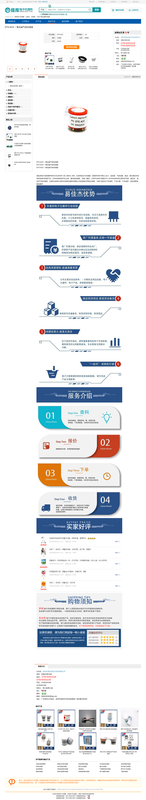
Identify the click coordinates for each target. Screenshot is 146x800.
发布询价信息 (71, 47)
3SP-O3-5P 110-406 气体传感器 (49, 68)
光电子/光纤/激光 (13, 107)
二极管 (9, 82)
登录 (39, 2)
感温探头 (81, 769)
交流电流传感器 (104, 764)
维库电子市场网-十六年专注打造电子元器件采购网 (18, 10)
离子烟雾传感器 (104, 771)
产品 (42, 10)
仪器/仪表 (10, 110)
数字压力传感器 (126, 769)
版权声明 (91, 794)
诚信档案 (65, 21)
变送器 (9, 103)
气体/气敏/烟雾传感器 (43, 17)
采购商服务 (102, 2)
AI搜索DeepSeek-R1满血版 (54, 14)
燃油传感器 (39, 771)
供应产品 (51, 21)
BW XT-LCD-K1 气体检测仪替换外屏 (60, 68)
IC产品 (38, 21)
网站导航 (136, 2)
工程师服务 (125, 2)
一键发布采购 (118, 10)
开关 (8, 90)
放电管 (9, 100)
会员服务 (113, 2)
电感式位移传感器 (62, 764)
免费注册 (44, 2)
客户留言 (79, 21)
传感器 (33, 17)
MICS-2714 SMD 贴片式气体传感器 (82, 68)
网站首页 (91, 2)
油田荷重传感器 (126, 764)
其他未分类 (11, 113)
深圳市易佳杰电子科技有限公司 (130, 37)
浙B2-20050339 (83, 794)
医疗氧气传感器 (126, 766)
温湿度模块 (39, 769)
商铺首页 (11, 21)
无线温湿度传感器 (62, 769)
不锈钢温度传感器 (105, 769)
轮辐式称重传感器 (62, 771)
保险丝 (9, 97)
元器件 (28, 17)
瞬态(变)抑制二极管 (16, 86)
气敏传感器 (124, 771)
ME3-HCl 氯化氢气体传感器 (108, 729)
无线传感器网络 (41, 764)
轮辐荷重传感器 (83, 764)
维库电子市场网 (19, 17)
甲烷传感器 (39, 766)
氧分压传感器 (82, 766)
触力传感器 (103, 766)
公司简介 (25, 21)
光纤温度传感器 (62, 766)
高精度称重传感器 (83, 771)
